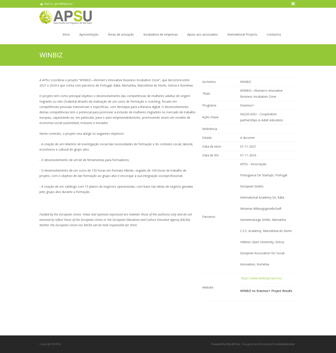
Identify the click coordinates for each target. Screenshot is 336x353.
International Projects (242, 38)
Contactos (274, 38)
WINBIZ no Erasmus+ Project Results (266, 291)
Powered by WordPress (226, 344)
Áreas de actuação (121, 38)
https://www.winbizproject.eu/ (261, 278)
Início (66, 38)
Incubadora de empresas (160, 38)
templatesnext (286, 344)
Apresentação (89, 38)
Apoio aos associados (202, 38)
